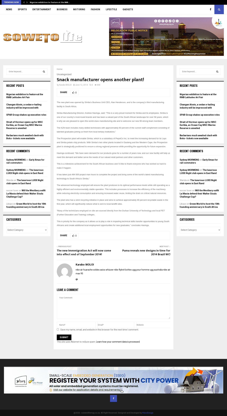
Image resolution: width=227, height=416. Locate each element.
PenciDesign (147, 413)
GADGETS (128, 9)
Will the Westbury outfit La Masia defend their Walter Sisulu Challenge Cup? (26, 193)
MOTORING (79, 9)
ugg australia (156, 269)
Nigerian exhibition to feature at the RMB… (50, 2)
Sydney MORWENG (16, 160)
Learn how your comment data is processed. (118, 342)
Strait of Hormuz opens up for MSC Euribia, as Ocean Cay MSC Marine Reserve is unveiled (24, 125)
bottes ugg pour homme (137, 269)
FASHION (95, 9)
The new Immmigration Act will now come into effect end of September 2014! (84, 252)
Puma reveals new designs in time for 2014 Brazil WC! (146, 252)
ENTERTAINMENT (41, 9)
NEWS (9, 9)
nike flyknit (119, 269)
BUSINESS (62, 9)
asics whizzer (107, 269)
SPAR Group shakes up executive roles (26, 115)
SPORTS (22, 9)
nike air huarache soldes (88, 269)
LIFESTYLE (111, 9)
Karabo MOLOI (65, 85)
